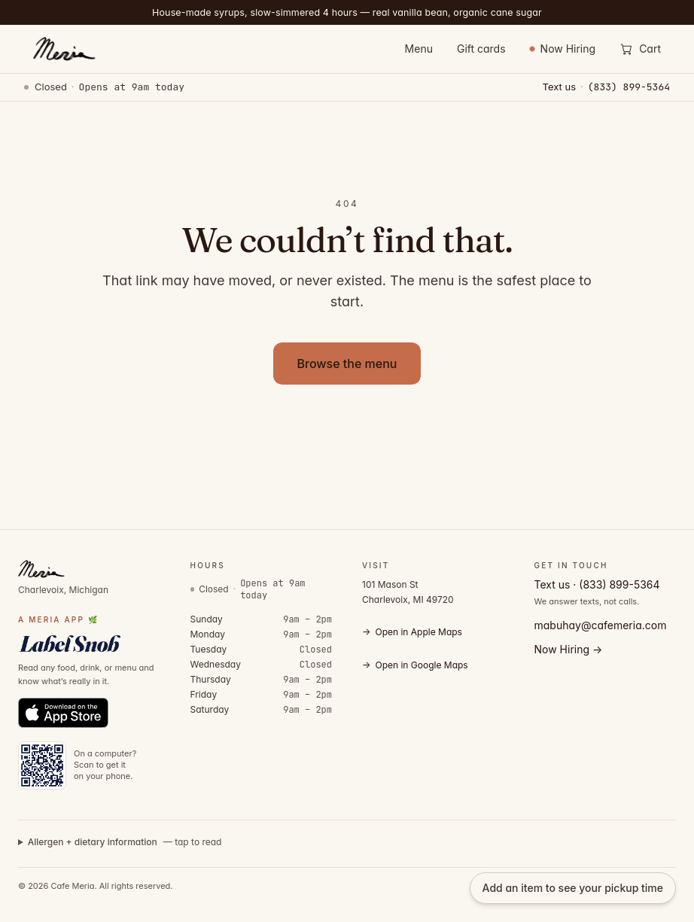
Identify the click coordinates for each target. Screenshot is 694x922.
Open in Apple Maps (412, 632)
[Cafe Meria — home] (63, 48)
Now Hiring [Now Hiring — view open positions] (563, 48)
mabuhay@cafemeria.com (600, 625)
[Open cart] (640, 48)
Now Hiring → (568, 649)
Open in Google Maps (415, 665)
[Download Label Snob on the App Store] (63, 713)
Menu (419, 48)
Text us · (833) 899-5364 (597, 584)
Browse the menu (347, 363)
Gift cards (481, 48)
